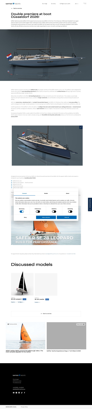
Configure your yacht (65, 3)
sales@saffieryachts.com (19, 389)
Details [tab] (46, 193)
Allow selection (46, 217)
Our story (53, 3)
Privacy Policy (24, 407)
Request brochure (90, 203)
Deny (25, 217)
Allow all (66, 217)
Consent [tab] (24, 193)
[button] (76, 4)
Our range (44, 3)
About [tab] (67, 193)
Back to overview (18, 8)
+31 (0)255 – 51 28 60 (18, 387)
